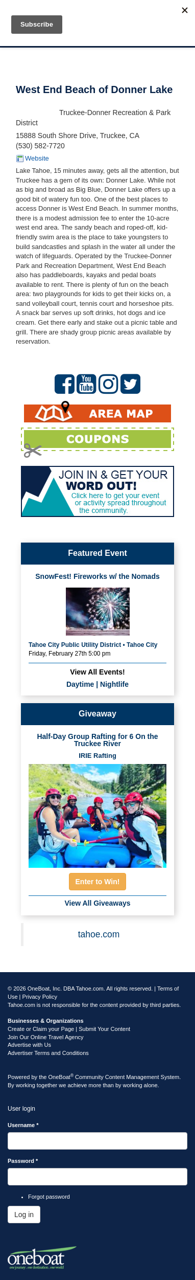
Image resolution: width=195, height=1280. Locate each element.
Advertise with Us (29, 1045)
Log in (24, 1214)
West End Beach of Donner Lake (94, 89)
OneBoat (61, 1077)
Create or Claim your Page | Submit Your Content (69, 1029)
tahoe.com (99, 934)
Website (37, 158)
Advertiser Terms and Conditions (48, 1053)
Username (23, 1125)
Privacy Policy (39, 997)
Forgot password (49, 1197)
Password (23, 1161)
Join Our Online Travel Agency (46, 1037)
